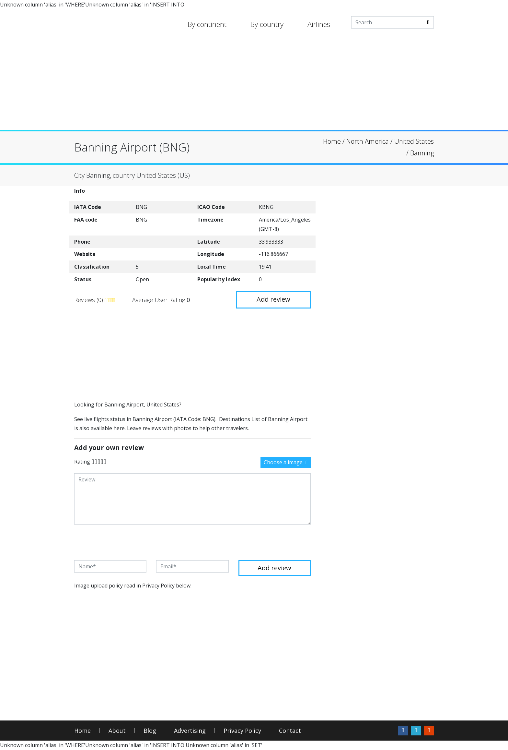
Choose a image (285, 462)
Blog (150, 730)
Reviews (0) (89, 300)
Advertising (190, 730)
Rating (82, 461)
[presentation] (123, 542)
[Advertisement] (254, 84)
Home (82, 730)
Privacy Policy (242, 730)
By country (266, 24)
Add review (273, 299)
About (117, 730)
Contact (290, 730)
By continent (207, 24)
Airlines (318, 24)
